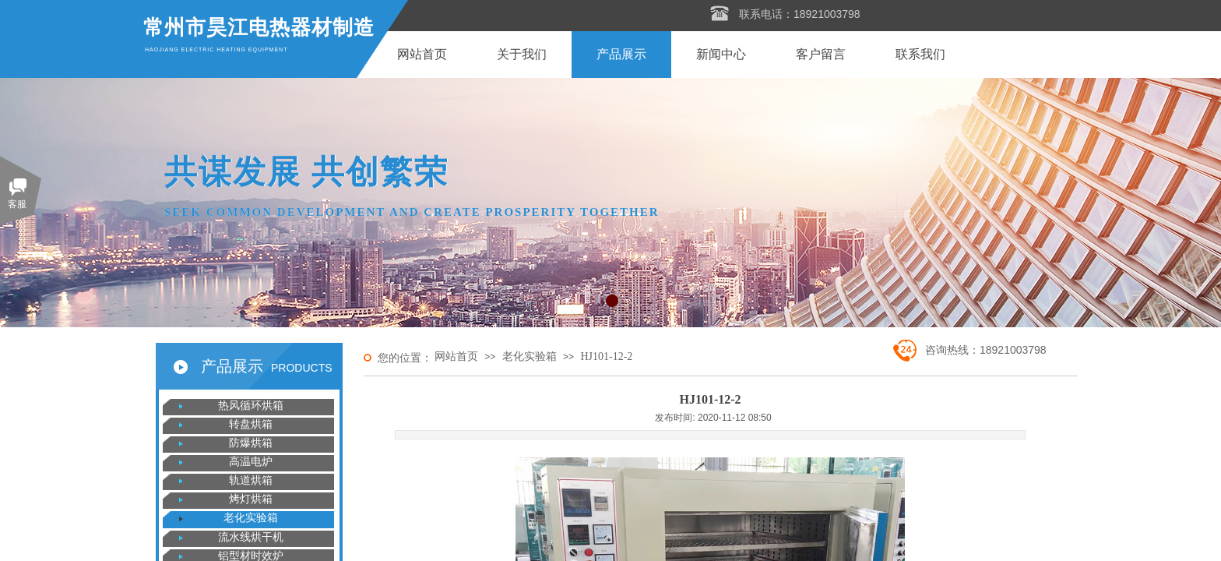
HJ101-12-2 (606, 356)
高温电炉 (251, 462)
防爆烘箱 (251, 443)
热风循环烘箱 (250, 405)
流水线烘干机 (250, 537)
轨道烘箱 (251, 480)
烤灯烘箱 (251, 499)
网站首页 (456, 356)
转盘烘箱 (251, 424)
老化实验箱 (529, 356)
